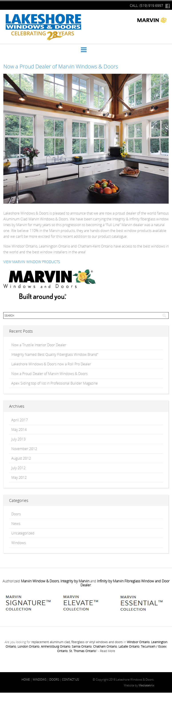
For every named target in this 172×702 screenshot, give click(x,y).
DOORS (54, 679)
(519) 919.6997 (151, 5)
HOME (26, 679)
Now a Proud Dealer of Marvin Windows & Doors (60, 66)
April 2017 (19, 420)
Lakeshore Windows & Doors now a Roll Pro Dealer (51, 364)
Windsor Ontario (138, 642)
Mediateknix (146, 685)
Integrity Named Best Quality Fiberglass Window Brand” (54, 354)
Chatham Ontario (105, 646)
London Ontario (28, 646)
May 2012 (19, 477)
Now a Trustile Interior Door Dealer (38, 344)
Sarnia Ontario (82, 646)
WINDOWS (39, 679)
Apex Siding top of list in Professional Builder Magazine (54, 383)
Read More (107, 651)
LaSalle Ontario (128, 646)
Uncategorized (22, 533)
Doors (16, 514)
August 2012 (21, 458)
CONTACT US (70, 679)
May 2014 (19, 429)
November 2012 (24, 448)
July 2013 (18, 439)
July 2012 (18, 467)
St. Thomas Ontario (82, 651)
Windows (18, 542)
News (15, 523)
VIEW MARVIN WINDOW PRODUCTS (31, 261)
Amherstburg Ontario (55, 646)
